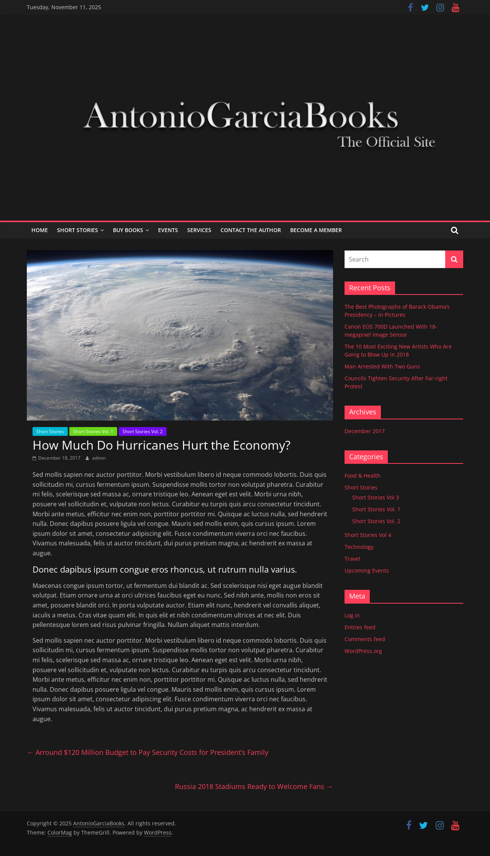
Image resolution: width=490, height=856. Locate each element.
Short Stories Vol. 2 (142, 431)
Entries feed (360, 627)
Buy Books (128, 230)
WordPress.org (363, 651)
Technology (359, 546)
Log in (352, 615)
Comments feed (365, 639)
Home (39, 230)
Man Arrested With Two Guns (382, 366)
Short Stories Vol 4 (368, 534)
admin (99, 458)
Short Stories (77, 230)
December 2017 (365, 431)
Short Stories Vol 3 (375, 497)
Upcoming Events (367, 570)
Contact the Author (250, 230)
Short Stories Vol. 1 (93, 431)
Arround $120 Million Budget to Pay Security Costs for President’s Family (147, 752)
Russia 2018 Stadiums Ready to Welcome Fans (254, 786)
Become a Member (316, 230)
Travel (352, 558)
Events (168, 230)
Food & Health (363, 475)
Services (199, 230)
